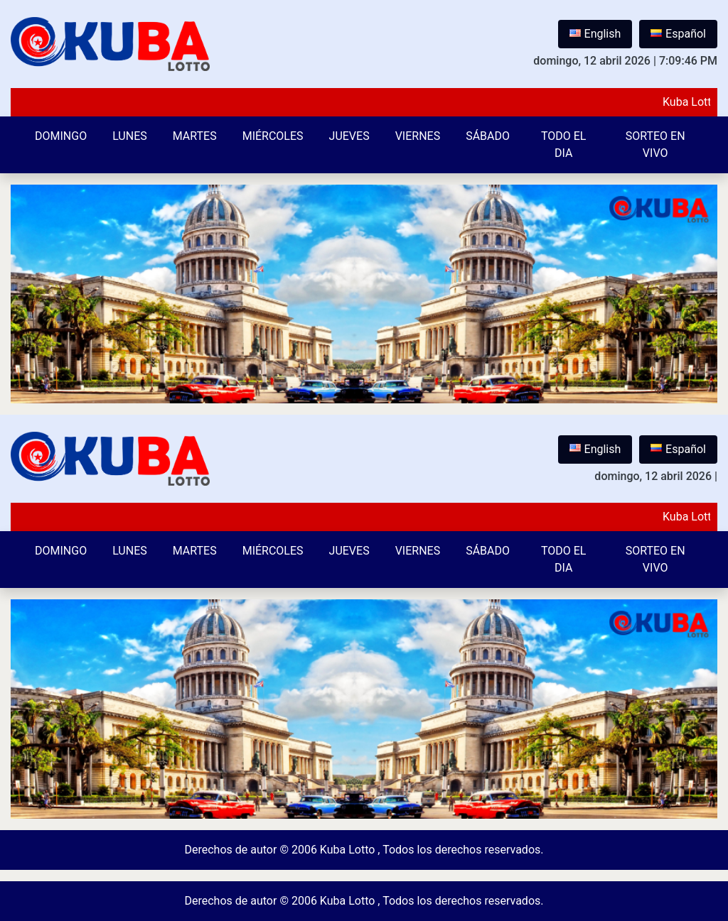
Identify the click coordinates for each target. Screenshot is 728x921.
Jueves (349, 136)
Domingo (61, 136)
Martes (195, 136)
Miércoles (273, 136)
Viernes (418, 136)
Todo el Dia (564, 144)
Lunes (129, 136)
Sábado (488, 136)
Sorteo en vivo (655, 144)
